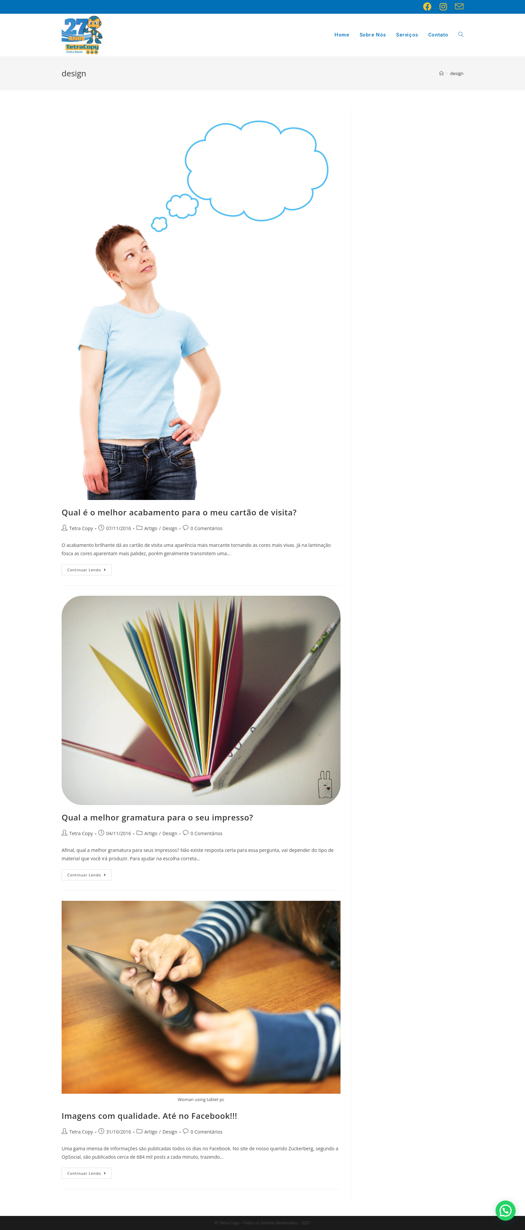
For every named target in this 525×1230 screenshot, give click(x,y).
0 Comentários (206, 528)
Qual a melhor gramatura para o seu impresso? (157, 817)
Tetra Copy (81, 528)
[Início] (441, 73)
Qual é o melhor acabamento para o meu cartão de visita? (179, 512)
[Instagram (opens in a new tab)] (443, 6)
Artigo (150, 528)
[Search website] (460, 35)
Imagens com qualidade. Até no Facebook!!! (149, 1115)
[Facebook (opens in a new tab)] (427, 6)
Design (169, 528)
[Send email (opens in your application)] (457, 6)
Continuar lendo (86, 569)
